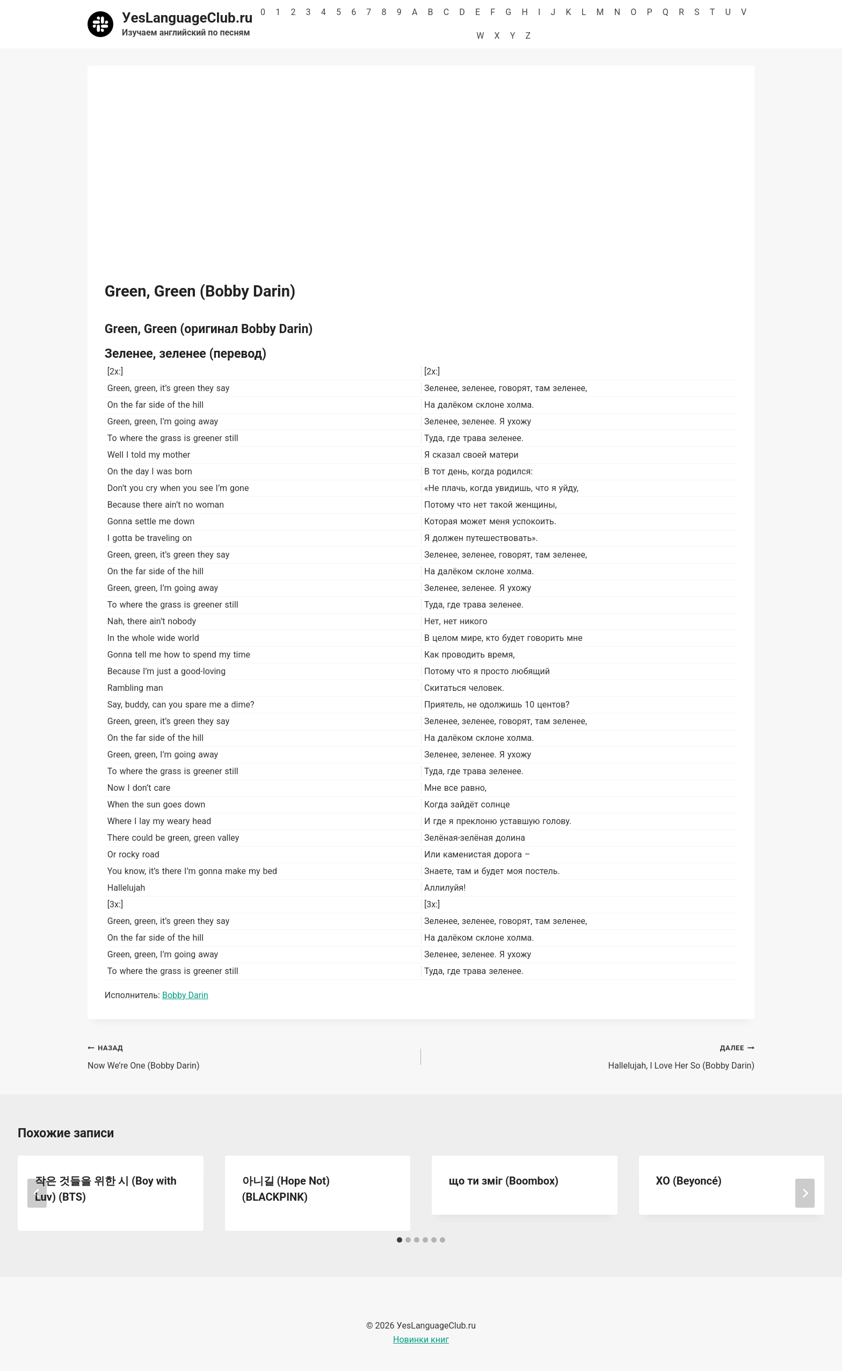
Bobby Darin (185, 995)
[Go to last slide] (37, 1193)
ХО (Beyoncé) (689, 1180)
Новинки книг (421, 1339)
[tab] (399, 1240)
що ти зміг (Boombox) (503, 1180)
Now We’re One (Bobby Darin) (250, 1056)
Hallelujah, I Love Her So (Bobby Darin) (592, 1056)
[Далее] (805, 1193)
